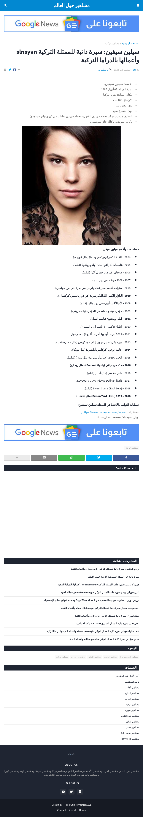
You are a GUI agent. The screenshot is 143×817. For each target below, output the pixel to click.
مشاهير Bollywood (129, 733)
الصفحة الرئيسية (130, 43)
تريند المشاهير (132, 681)
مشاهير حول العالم (71, 5)
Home (82, 810)
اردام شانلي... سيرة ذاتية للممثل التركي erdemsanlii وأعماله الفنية (105, 569)
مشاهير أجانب (110, 657)
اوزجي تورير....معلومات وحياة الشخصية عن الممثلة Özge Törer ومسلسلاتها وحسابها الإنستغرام (91, 600)
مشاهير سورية (132, 710)
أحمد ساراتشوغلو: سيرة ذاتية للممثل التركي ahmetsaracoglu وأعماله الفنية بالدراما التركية (93, 631)
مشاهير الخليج (94, 657)
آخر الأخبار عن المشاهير (127, 676)
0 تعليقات (103, 69)
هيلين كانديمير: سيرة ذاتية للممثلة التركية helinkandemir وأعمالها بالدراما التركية (98, 584)
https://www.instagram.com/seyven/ (104, 412)
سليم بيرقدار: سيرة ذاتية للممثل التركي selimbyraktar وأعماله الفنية (104, 639)
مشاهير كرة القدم (130, 715)
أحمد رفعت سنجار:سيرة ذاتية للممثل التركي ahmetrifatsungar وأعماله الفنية (100, 608)
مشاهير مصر (132, 727)
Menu (137, 5)
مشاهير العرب (78, 657)
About (72, 810)
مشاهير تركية (112, 43)
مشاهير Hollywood (129, 657)
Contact (61, 810)
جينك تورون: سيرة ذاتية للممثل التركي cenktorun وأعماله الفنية (107, 615)
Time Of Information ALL (77, 804)
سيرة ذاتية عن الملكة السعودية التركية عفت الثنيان (113, 576)
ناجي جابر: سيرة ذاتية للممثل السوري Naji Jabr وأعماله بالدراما (107, 623)
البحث (6, 5)
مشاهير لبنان (132, 721)
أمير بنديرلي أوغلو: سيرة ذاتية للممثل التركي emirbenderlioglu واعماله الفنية (100, 592)
